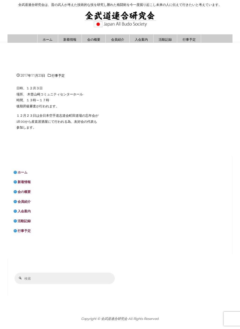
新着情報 (24, 182)
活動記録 (24, 221)
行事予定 (58, 75)
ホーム (22, 172)
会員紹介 (24, 201)
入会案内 (24, 211)
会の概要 (24, 192)
